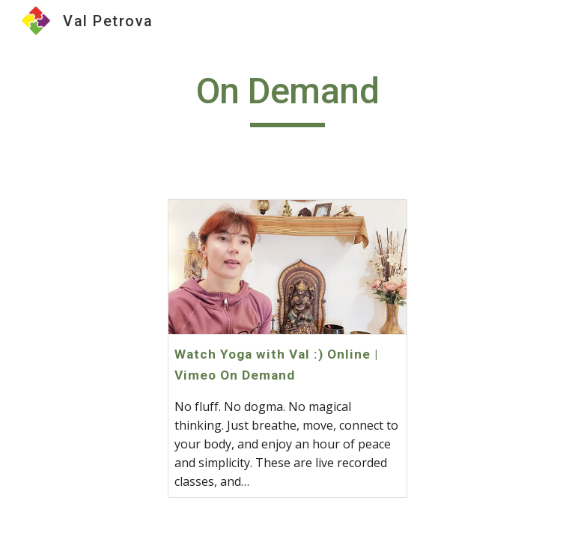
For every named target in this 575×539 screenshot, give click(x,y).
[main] (287, 98)
